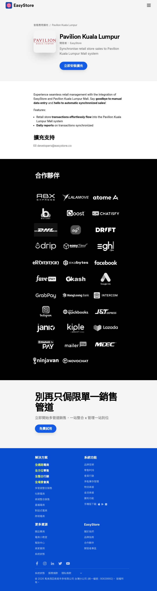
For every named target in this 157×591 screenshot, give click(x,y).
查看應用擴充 (41, 24)
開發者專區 (90, 548)
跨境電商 (40, 516)
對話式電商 (41, 510)
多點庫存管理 (91, 481)
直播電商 (40, 504)
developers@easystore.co (54, 145)
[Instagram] (45, 563)
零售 (42, 470)
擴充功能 (89, 498)
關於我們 (89, 531)
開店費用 (40, 531)
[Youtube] (68, 563)
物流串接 (89, 486)
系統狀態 (40, 553)
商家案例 (40, 548)
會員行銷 (89, 475)
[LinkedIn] (52, 563)
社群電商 (40, 493)
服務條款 (53, 573)
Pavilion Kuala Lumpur (64, 24)
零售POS (89, 470)
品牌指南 (89, 537)
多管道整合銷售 (43, 488)
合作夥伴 (89, 542)
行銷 (42, 476)
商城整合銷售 (42, 499)
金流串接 (89, 492)
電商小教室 (41, 537)
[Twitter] (60, 563)
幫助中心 (40, 542)
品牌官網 (89, 464)
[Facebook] (37, 563)
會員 (42, 482)
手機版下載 (95, 503)
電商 (42, 465)
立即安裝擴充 (73, 66)
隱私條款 (66, 573)
